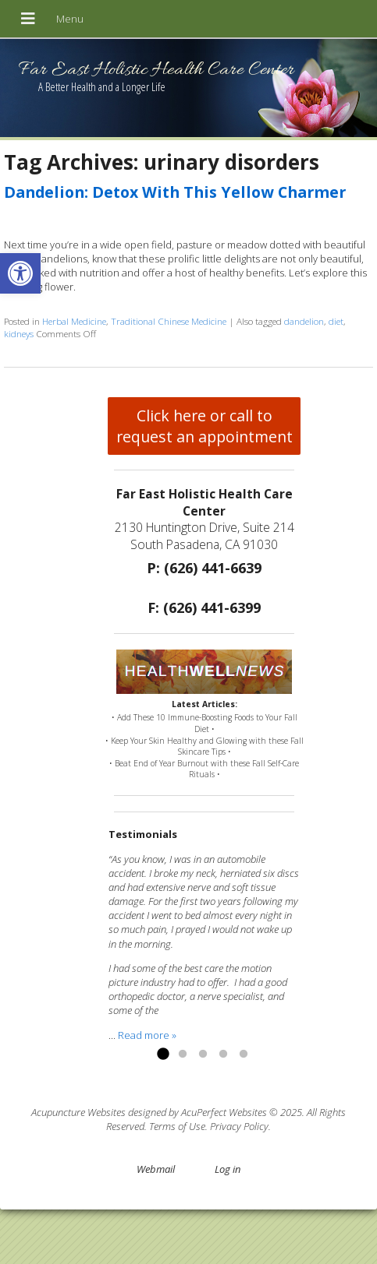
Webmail (156, 1169)
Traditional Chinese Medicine (168, 321)
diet (336, 321)
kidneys (19, 333)
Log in (227, 1169)
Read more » (147, 1035)
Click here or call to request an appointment (204, 426)
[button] (20, 273)
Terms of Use (177, 1126)
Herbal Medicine (74, 321)
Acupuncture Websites (78, 1112)
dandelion (304, 321)
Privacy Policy (239, 1126)
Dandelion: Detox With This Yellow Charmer (175, 191)
